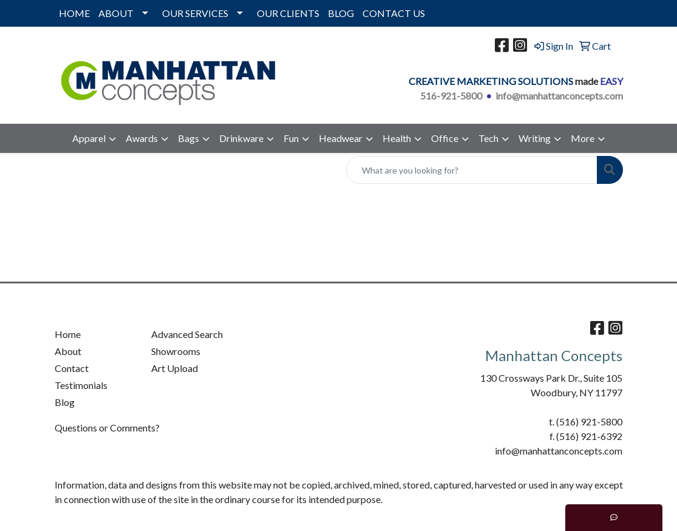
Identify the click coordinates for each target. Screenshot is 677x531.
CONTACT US (393, 13)
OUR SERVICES (195, 13)
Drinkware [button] (241, 138)
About (68, 351)
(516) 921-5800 (589, 421)
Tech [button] (488, 138)
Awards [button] (142, 138)
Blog (65, 402)
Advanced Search (187, 334)
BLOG (341, 13)
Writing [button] (535, 138)
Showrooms (175, 351)
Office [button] (444, 138)
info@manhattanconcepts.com (559, 95)
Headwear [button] (340, 138)
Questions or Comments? (107, 427)
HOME (74, 13)
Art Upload (174, 368)
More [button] (582, 138)
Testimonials (81, 385)
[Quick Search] (471, 170)
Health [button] (397, 138)
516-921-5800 (451, 95)
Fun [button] (291, 138)
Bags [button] (188, 138)
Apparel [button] (89, 138)
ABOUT (116, 13)
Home (68, 334)
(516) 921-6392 (589, 436)
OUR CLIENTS (288, 13)
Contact (72, 368)
